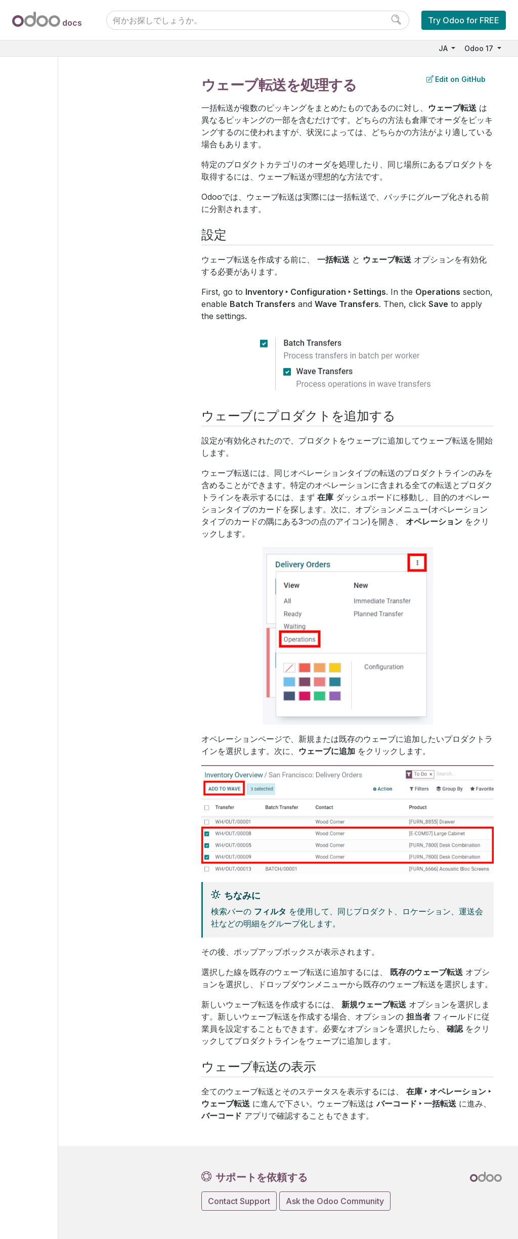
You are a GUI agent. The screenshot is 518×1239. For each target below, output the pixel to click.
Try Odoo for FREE (463, 20)
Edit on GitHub (456, 79)
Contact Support (239, 1201)
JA (444, 48)
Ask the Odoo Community (335, 1201)
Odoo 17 (479, 48)
